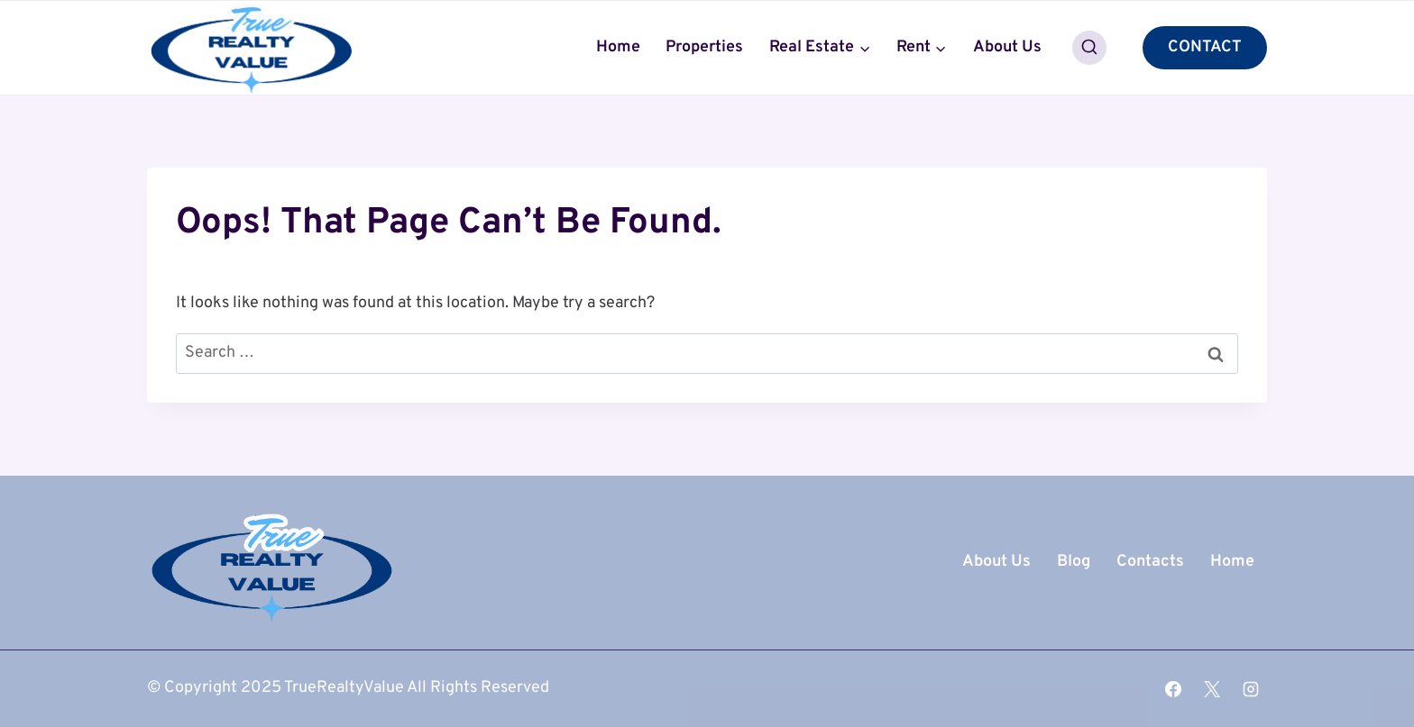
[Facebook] (1173, 689)
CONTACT (1205, 47)
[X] (1212, 689)
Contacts (1150, 561)
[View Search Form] (1089, 48)
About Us (1007, 47)
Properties (704, 47)
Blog (1073, 561)
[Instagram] (1251, 689)
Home (618, 47)
